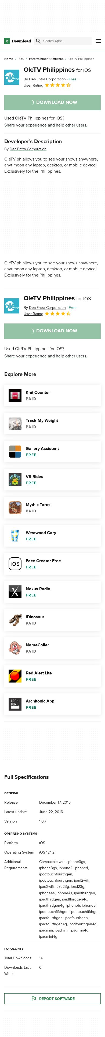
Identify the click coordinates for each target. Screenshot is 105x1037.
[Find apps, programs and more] (63, 41)
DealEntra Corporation (28, 149)
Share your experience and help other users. (45, 125)
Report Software (53, 998)
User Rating (47, 85)
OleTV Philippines (57, 70)
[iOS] (21, 59)
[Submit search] (38, 41)
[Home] (8, 59)
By (45, 79)
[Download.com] (17, 41)
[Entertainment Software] (46, 59)
